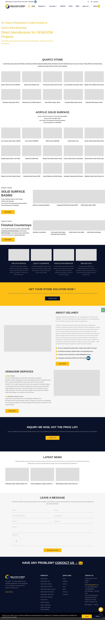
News (64, 589)
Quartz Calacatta (45, 602)
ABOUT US (85, 6)
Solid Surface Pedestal (46, 586)
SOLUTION (52, 6)
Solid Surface (44, 578)
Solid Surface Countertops (47, 591)
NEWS (77, 6)
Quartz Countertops (46, 605)
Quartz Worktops (45, 609)
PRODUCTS (41, 6)
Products (65, 581)
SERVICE (62, 6)
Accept (86, 616)
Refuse (97, 616)
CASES (70, 6)
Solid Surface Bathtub (46, 584)
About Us (65, 591)
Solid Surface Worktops (47, 597)
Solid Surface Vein (45, 581)
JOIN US (95, 6)
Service (65, 584)
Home (64, 578)
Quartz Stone (44, 599)
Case (64, 586)
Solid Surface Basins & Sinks (48, 589)
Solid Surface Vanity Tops (47, 594)
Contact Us (65, 594)
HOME (33, 6)
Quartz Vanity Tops (45, 607)
